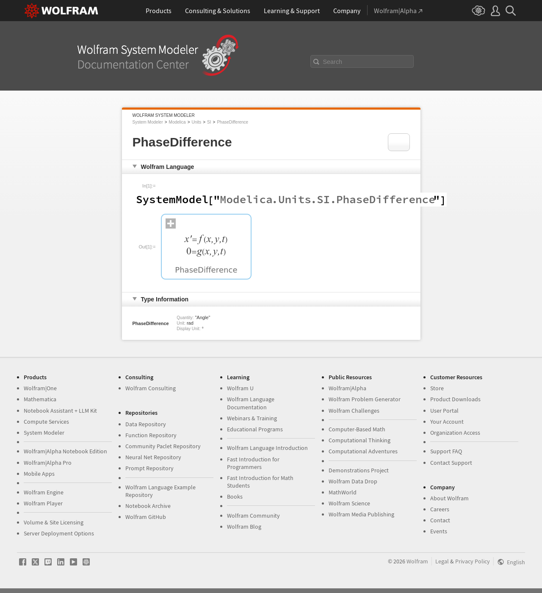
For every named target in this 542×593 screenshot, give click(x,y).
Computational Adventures (363, 451)
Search (333, 61)
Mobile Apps (39, 473)
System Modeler (148, 122)
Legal (442, 561)
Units (196, 122)
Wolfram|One (40, 388)
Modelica (177, 122)
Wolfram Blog (244, 526)
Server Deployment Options (59, 533)
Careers (439, 509)
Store (437, 388)
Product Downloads (455, 399)
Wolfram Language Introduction (267, 448)
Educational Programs (255, 429)
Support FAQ (446, 451)
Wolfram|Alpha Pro (48, 462)
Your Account (447, 421)
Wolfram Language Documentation (250, 403)
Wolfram (417, 561)
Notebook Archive (148, 506)
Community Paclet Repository (163, 446)
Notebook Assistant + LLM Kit (60, 410)
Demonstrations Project (359, 470)
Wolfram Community (253, 515)
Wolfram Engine (44, 492)
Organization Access (455, 432)
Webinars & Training (252, 418)
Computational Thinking (359, 440)
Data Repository (145, 424)
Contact (440, 520)
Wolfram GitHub (145, 517)
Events (438, 531)
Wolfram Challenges (354, 410)
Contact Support (451, 462)
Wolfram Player (43, 503)
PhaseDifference (232, 122)
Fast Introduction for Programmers (253, 463)
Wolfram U (240, 388)
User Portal (444, 410)
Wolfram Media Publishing (361, 514)
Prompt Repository (149, 468)
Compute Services (46, 421)
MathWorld (343, 492)
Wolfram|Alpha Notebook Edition (65, 451)
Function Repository (151, 435)
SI (209, 122)
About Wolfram (449, 498)
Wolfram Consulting (150, 388)
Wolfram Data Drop (353, 481)
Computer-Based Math (357, 429)
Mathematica (40, 399)
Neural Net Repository (153, 457)
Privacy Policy (472, 561)
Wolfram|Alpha (347, 388)
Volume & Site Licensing (53, 522)
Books (235, 496)
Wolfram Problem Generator (365, 399)
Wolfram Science (349, 503)
